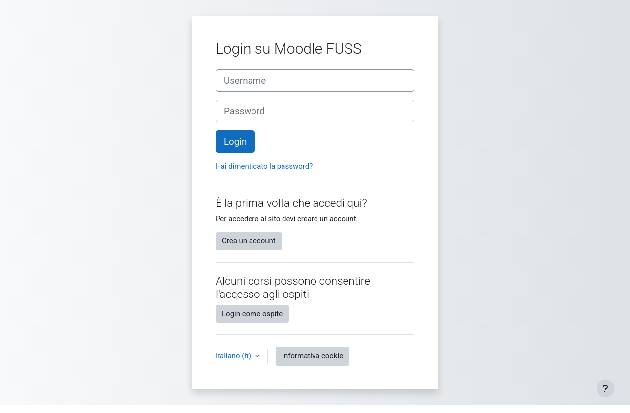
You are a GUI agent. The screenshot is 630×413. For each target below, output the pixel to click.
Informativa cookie (312, 356)
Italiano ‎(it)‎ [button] (234, 356)
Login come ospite (252, 313)
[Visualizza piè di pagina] (605, 388)
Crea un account (249, 240)
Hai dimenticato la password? (264, 166)
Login (235, 141)
